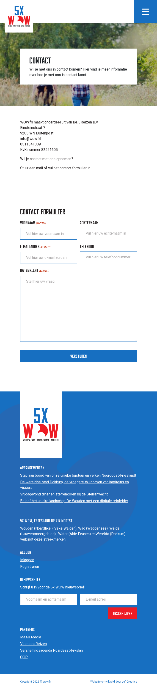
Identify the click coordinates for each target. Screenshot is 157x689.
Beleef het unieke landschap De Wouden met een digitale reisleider (74, 501)
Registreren (29, 566)
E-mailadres (35, 246)
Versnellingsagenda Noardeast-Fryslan (51, 650)
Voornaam (33, 223)
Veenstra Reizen (33, 644)
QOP (24, 657)
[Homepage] (19, 16)
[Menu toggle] (145, 11)
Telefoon (87, 246)
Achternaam (89, 222)
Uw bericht (34, 270)
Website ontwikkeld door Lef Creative (113, 681)
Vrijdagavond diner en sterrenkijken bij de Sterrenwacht (64, 494)
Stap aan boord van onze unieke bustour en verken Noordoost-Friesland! (78, 475)
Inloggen (27, 560)
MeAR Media (30, 637)
